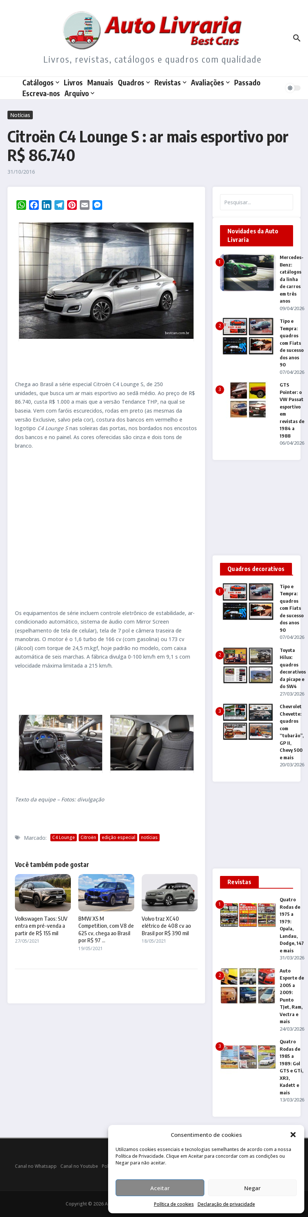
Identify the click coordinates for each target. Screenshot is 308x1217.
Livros (73, 82)
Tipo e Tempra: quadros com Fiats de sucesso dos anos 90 (292, 343)
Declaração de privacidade (226, 1204)
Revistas (170, 82)
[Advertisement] (106, 529)
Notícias (20, 115)
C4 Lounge (63, 837)
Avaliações (210, 82)
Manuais (100, 82)
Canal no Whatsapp (36, 1166)
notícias (149, 837)
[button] (293, 1134)
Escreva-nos (41, 93)
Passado (247, 82)
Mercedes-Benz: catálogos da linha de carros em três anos (292, 279)
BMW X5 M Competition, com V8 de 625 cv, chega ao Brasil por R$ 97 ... (106, 929)
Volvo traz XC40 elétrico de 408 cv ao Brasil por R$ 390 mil (166, 925)
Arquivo (79, 93)
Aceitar (160, 1188)
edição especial (118, 837)
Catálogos (40, 82)
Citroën (88, 837)
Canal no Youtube (79, 1166)
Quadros (134, 82)
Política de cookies (174, 1204)
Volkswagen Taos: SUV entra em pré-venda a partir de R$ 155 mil (41, 925)
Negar (252, 1188)
